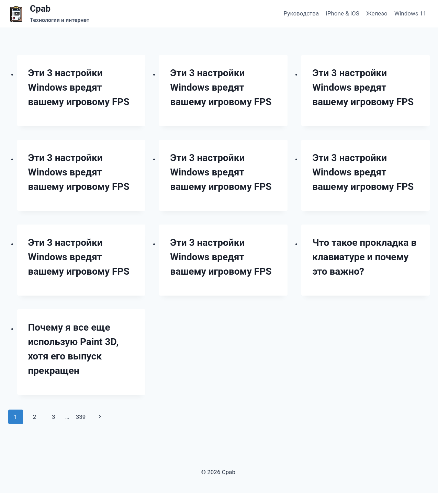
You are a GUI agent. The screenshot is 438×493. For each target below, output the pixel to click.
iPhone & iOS (342, 13)
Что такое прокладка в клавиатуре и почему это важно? (364, 257)
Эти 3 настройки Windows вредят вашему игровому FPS (79, 87)
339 (81, 416)
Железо (376, 13)
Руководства (301, 13)
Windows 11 (410, 13)
